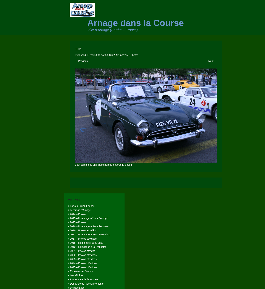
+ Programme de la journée (83, 279)
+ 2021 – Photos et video (81, 251)
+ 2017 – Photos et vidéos (82, 238)
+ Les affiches (75, 275)
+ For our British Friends (81, 206)
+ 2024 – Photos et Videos (82, 263)
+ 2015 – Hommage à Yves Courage (88, 218)
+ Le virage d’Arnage (79, 210)
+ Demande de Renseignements (85, 283)
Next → (212, 61)
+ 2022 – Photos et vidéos (82, 255)
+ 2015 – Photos (77, 222)
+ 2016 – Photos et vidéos (82, 230)
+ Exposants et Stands (80, 271)
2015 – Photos (130, 55)
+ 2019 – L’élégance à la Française (87, 246)
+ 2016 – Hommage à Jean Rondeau (88, 226)
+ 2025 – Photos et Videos (82, 267)
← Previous (81, 61)
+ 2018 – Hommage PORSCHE (85, 242)
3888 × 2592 (112, 55)
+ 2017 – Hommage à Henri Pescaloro (89, 234)
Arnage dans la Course (135, 23)
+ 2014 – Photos (77, 214)
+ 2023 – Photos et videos (82, 259)
